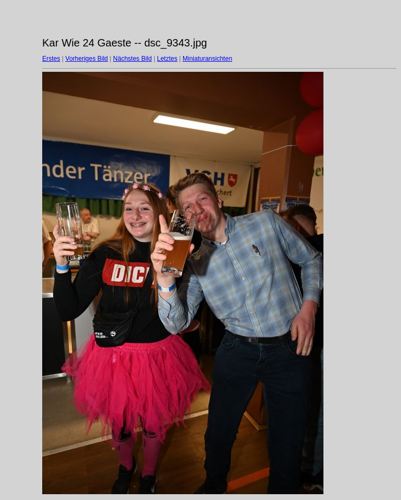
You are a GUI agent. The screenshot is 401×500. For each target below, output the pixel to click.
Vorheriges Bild (86, 58)
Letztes (167, 58)
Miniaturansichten (207, 58)
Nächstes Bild (132, 58)
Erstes (51, 58)
